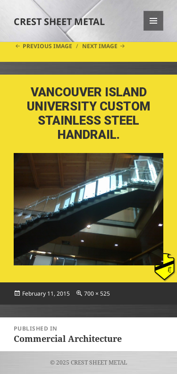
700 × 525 (97, 293)
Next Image (100, 46)
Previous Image (47, 46)
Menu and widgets (153, 30)
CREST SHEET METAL (59, 21)
